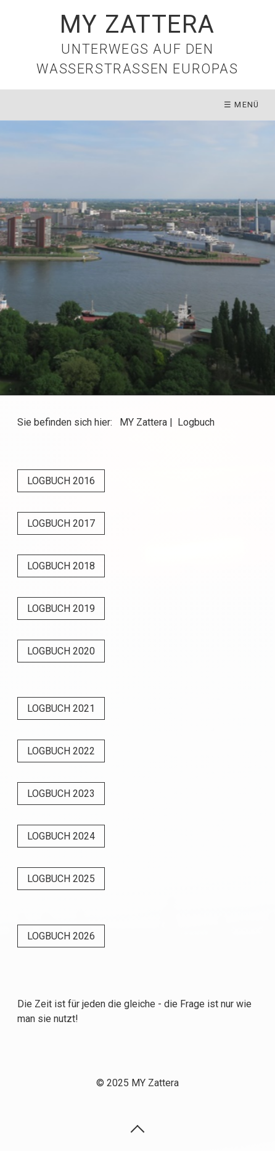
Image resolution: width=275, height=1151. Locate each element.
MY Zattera (137, 24)
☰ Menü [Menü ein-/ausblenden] (242, 104)
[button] (61, 480)
